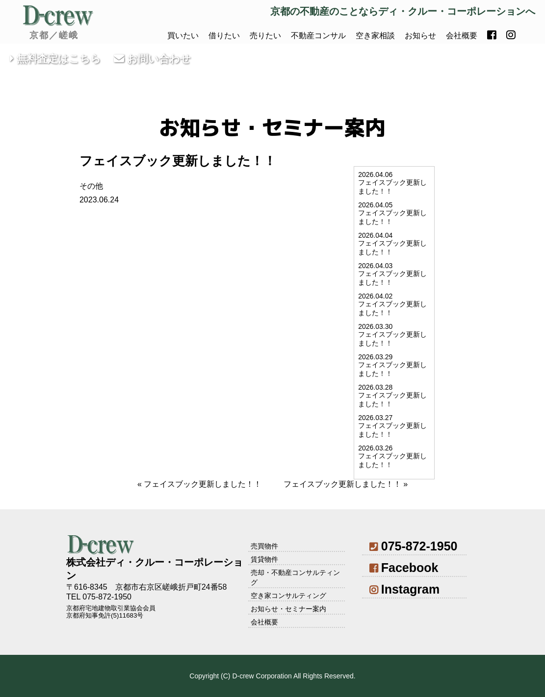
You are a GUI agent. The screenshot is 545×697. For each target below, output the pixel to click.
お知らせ (420, 35)
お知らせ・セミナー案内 (288, 609)
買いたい (183, 35)
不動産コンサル (318, 35)
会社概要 (461, 35)
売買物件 (264, 546)
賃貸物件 (264, 559)
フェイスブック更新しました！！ (202, 484)
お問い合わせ (152, 58)
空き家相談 (375, 35)
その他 (91, 186)
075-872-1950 (413, 546)
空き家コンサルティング (288, 595)
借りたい (224, 35)
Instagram (404, 589)
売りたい (265, 35)
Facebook (403, 567)
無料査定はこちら (55, 58)
